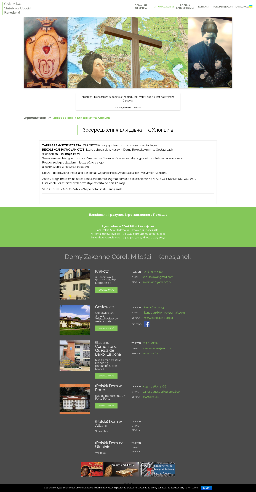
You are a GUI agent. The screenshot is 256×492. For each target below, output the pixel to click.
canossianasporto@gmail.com (162, 391)
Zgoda (206, 488)
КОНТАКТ (203, 6)
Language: (244, 6)
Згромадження (164, 6)
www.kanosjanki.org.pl (157, 282)
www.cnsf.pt (151, 353)
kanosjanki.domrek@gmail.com (164, 312)
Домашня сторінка (141, 6)
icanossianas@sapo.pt (157, 348)
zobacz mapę (106, 290)
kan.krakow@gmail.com (158, 277)
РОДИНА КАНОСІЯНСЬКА (185, 6)
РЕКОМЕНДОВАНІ (223, 6)
